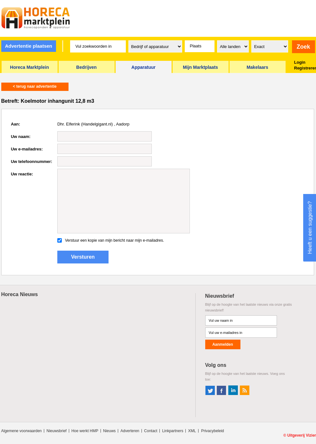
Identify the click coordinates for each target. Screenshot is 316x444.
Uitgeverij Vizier (301, 435)
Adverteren (129, 431)
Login (299, 62)
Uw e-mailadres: (27, 149)
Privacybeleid (212, 431)
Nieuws (109, 431)
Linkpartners (172, 431)
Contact (150, 431)
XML (192, 431)
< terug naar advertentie (34, 86)
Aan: (15, 124)
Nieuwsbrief (56, 431)
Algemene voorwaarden (21, 431)
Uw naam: (20, 136)
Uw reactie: (22, 174)
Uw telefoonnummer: (31, 161)
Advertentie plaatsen (28, 46)
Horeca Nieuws (19, 294)
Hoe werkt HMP (84, 431)
